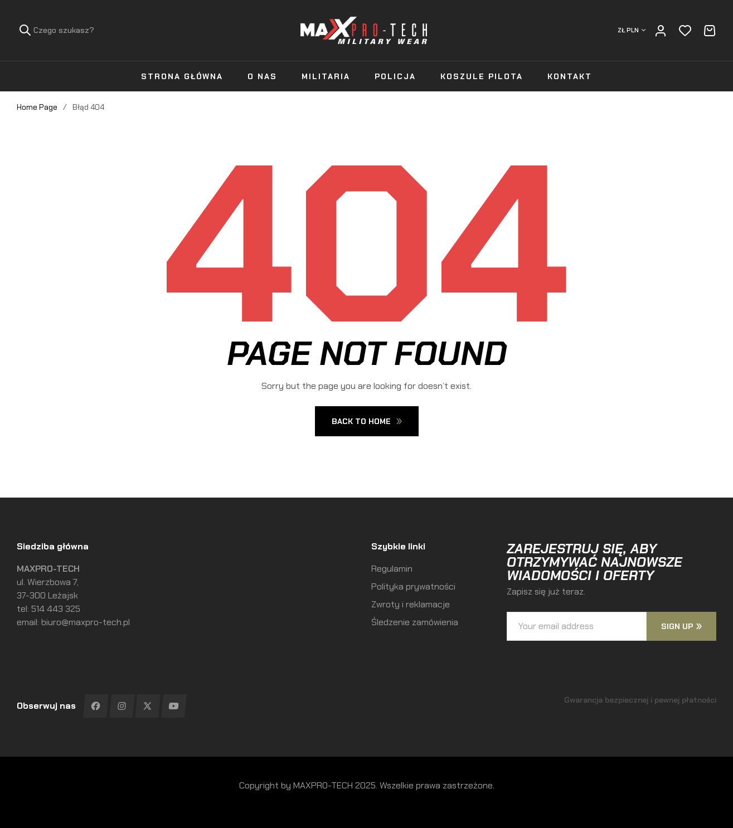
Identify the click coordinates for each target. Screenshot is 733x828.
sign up (681, 626)
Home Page (37, 107)
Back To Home (367, 421)
